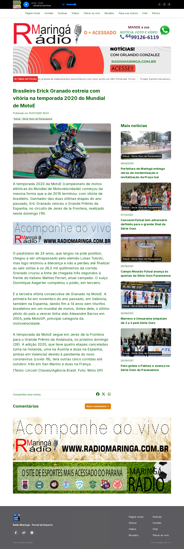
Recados (109, 13)
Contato (49, 13)
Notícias (62, 13)
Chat (144, 13)
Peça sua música (128, 13)
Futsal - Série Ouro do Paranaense (33, 119)
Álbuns (156, 13)
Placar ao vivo (92, 13)
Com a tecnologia (161, 543)
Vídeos (75, 13)
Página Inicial (32, 13)
